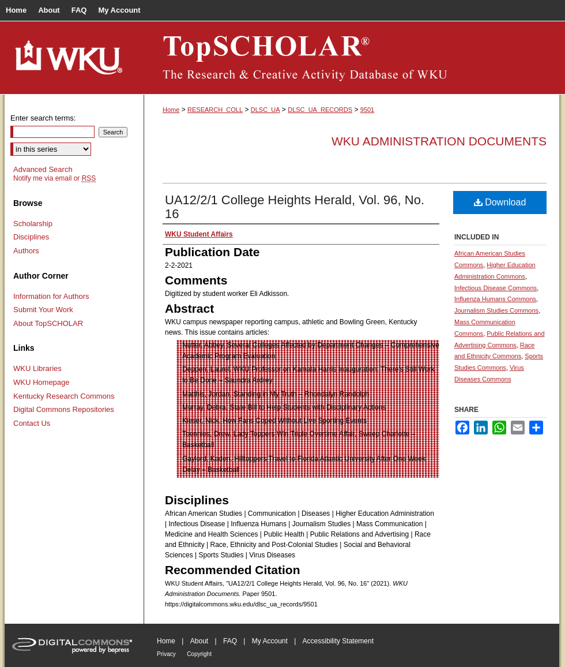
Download (500, 202)
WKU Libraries (37, 368)
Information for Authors (51, 296)
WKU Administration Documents (439, 141)
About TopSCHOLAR (48, 323)
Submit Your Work (43, 309)
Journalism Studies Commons (496, 310)
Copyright (199, 654)
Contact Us (31, 423)
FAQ (230, 641)
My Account (270, 641)
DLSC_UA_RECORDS (320, 109)
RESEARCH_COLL (215, 109)
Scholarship (32, 223)
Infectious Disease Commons (495, 287)
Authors (26, 250)
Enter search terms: (43, 118)
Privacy (166, 654)
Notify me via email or (54, 178)
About (199, 641)
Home (171, 109)
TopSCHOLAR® (351, 57)
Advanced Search (43, 169)
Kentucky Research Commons (64, 396)
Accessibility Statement (338, 641)
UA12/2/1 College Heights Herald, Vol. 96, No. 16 (294, 207)
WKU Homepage (41, 382)
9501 (367, 109)
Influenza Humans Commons (495, 298)
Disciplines (31, 237)
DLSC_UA (265, 109)
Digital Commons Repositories (63, 409)
